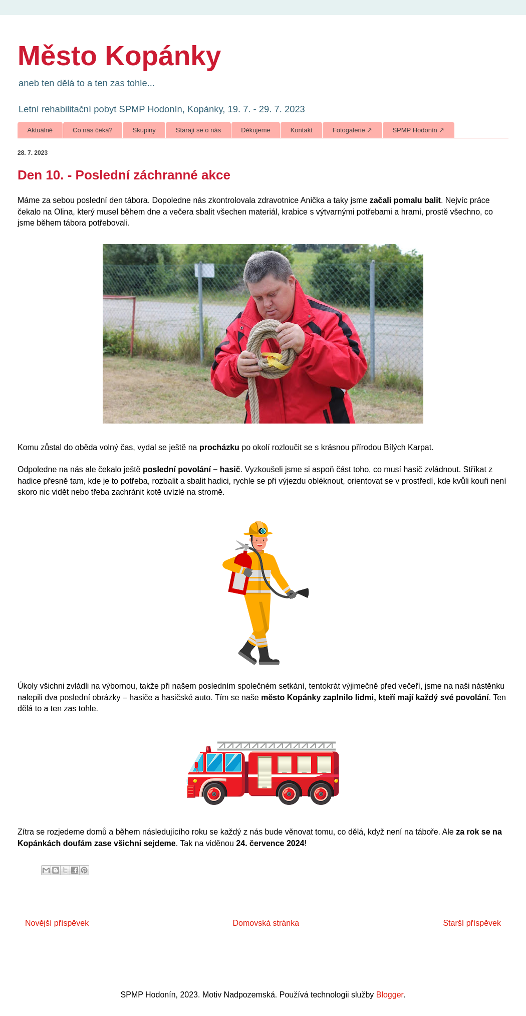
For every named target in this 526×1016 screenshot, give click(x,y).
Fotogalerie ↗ (353, 130)
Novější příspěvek (57, 923)
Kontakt (302, 130)
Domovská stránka (266, 923)
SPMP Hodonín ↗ (418, 130)
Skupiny (144, 130)
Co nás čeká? (93, 130)
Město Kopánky (119, 55)
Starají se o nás (198, 130)
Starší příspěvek (472, 923)
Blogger (389, 994)
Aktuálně (40, 130)
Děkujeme (256, 130)
